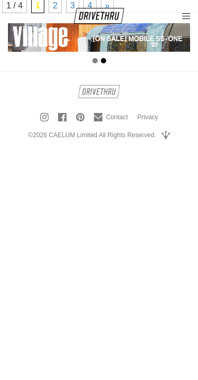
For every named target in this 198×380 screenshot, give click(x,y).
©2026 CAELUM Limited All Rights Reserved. (92, 135)
